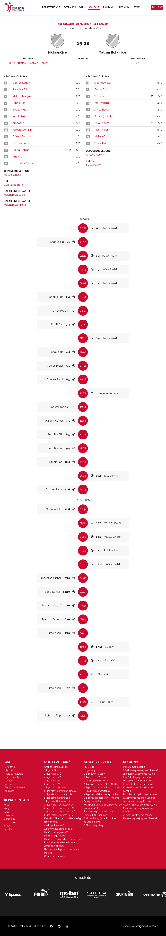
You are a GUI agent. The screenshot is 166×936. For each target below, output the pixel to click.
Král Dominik (102, 102)
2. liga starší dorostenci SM (58, 798)
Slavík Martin (102, 143)
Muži (6, 805)
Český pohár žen (93, 801)
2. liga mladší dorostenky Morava (101, 798)
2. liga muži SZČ (52, 777)
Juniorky (8, 815)
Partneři (8, 780)
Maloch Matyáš (21, 96)
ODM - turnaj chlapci (55, 856)
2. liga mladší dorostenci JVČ (59, 811)
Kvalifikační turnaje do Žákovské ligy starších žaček (103, 806)
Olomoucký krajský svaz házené (140, 804)
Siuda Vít (99, 96)
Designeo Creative (146, 926)
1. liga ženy (89, 770)
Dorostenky (10, 822)
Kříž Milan (18, 156)
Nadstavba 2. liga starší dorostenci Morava (62, 851)
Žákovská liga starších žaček (98, 811)
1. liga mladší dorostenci (57, 801)
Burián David (102, 89)
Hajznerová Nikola (15, 204)
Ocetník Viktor (102, 82)
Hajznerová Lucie (14, 194)
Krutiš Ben (18, 116)
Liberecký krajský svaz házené (139, 784)
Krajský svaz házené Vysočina (139, 798)
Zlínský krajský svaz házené (137, 815)
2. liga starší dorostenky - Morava (101, 787)
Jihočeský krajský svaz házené (139, 773)
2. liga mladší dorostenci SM (59, 808)
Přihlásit (157, 7)
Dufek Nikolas (17, 63)
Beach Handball (13, 777)
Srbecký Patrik (103, 116)
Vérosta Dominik (22, 129)
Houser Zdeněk (13, 174)
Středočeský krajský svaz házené (140, 770)
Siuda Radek (93, 164)
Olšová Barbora (13, 184)
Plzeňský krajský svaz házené (138, 777)
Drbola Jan (18, 102)
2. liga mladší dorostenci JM (59, 804)
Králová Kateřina (96, 154)
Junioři (7, 812)
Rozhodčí (10, 784)
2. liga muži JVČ (52, 773)
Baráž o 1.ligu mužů (54, 835)
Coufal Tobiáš (20, 149)
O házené (10, 767)
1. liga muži (50, 770)
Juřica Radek (102, 109)
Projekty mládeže (14, 773)
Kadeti (7, 825)
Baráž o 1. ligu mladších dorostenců (63, 839)
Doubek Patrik (20, 143)
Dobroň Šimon (21, 82)
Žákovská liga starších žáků (58, 828)
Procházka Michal (23, 163)
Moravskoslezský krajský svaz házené (139, 810)
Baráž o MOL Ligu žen (95, 815)
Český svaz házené (15, 787)
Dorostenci (10, 818)
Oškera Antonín (21, 136)
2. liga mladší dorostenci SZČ (59, 815)
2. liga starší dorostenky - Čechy (101, 784)
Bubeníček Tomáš (37, 63)
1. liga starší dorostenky (96, 780)
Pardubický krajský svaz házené (140, 794)
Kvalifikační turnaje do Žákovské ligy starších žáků (63, 820)
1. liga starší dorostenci (56, 787)
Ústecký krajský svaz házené (138, 780)
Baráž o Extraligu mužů (56, 832)
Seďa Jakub (19, 109)
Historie (9, 770)
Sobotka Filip (20, 89)
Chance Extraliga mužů (56, 767)
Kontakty (9, 791)
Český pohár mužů (54, 825)
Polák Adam (101, 123)
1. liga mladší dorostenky (97, 791)
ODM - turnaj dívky (93, 825)
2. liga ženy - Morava (95, 777)
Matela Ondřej (103, 136)
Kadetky (8, 829)
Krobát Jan (19, 123)
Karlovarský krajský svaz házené (140, 818)
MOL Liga (89, 767)
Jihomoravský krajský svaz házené (141, 801)
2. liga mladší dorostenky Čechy (101, 794)
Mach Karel (101, 129)
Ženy (6, 808)
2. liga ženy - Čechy (94, 773)
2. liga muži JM (52, 780)
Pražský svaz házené (134, 767)
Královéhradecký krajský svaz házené (138, 789)
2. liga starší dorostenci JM (58, 794)
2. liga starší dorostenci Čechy (60, 791)
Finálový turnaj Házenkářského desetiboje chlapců (60, 844)
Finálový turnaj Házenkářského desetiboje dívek (100, 820)
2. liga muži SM (52, 784)
